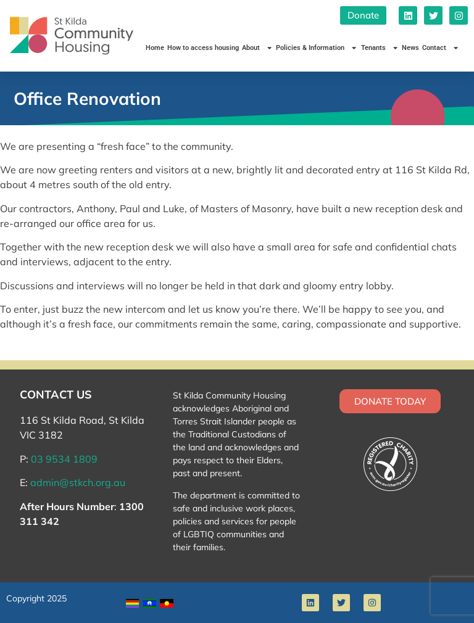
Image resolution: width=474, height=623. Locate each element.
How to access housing (203, 48)
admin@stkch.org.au (77, 482)
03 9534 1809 (64, 459)
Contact (440, 47)
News (410, 48)
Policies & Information (316, 47)
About (257, 47)
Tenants (380, 47)
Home (155, 48)
